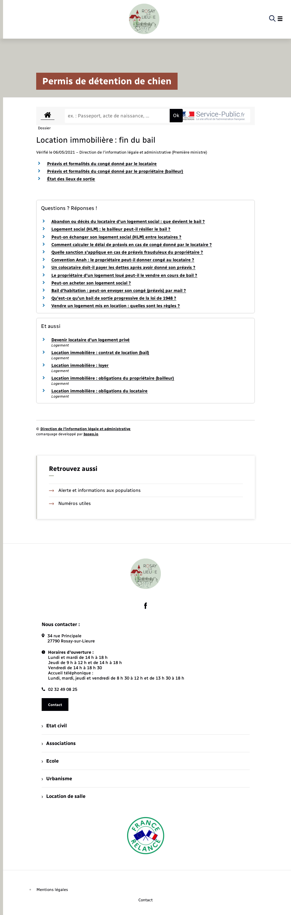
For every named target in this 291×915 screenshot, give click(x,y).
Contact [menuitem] (145, 900)
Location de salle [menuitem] (63, 796)
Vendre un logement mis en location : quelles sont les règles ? (115, 305)
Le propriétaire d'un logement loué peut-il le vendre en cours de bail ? (124, 275)
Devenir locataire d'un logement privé (90, 340)
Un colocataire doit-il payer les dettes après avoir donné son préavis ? (123, 267)
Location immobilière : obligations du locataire (99, 391)
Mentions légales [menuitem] (52, 889)
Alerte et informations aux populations (95, 490)
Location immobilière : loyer (80, 365)
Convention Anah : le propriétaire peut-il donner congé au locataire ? (122, 260)
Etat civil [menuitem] (54, 726)
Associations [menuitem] (59, 743)
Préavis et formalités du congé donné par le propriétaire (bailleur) (115, 171)
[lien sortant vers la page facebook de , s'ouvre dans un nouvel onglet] (145, 605)
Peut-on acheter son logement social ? (91, 283)
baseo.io (91, 434)
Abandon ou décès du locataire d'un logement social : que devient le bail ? (128, 221)
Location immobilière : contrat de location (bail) (100, 352)
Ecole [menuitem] (50, 761)
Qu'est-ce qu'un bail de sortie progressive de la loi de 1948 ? (113, 298)
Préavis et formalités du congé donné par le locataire (102, 163)
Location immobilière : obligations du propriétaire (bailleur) (112, 378)
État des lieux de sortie (71, 179)
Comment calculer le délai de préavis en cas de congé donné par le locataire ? (131, 244)
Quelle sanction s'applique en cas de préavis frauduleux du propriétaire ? (127, 252)
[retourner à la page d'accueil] (144, 19)
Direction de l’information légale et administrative (85, 429)
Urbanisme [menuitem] (57, 778)
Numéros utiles (70, 503)
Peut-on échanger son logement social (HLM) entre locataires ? (116, 237)
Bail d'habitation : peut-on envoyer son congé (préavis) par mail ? (118, 290)
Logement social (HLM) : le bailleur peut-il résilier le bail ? (110, 229)
